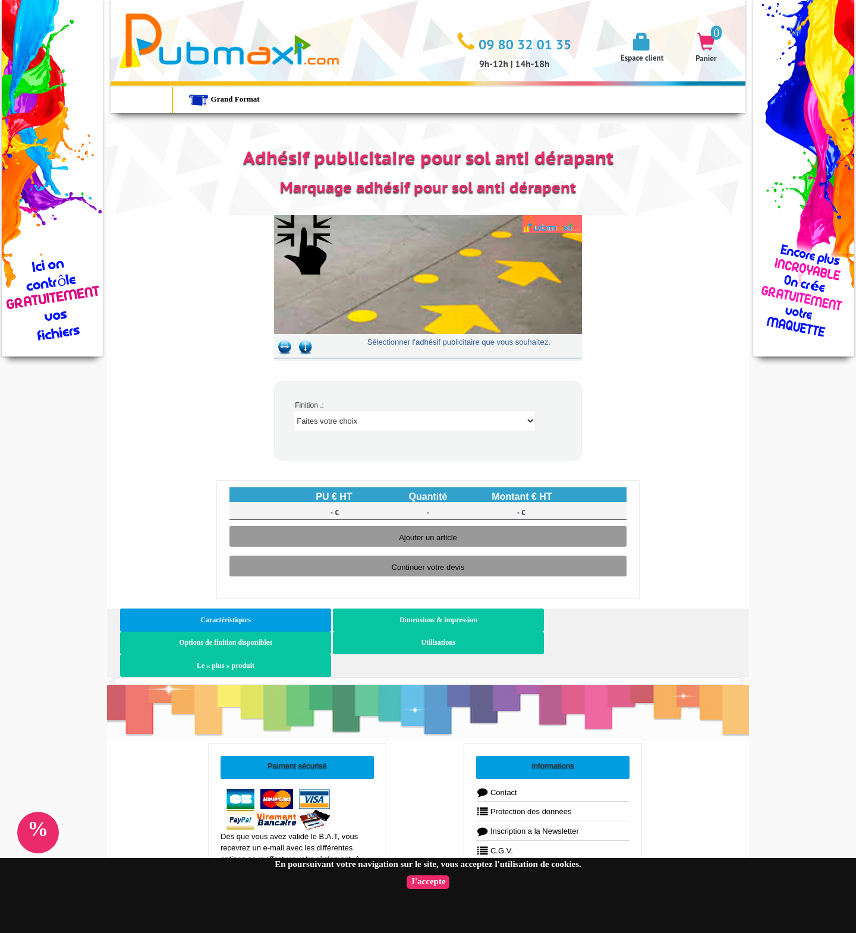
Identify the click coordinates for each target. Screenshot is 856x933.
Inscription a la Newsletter (527, 785)
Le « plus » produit (662, 620)
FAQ (491, 844)
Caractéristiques (180, 620)
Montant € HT (522, 496)
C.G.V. (494, 804)
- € (335, 513)
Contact (496, 746)
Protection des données (524, 766)
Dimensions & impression (300, 620)
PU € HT (334, 496)
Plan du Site (504, 824)
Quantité (428, 496)
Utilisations (542, 620)
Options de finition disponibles (420, 620)
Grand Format (223, 98)
